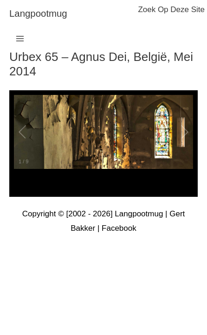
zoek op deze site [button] (171, 9)
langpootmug (38, 13)
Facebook (119, 228)
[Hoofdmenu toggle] (20, 38)
